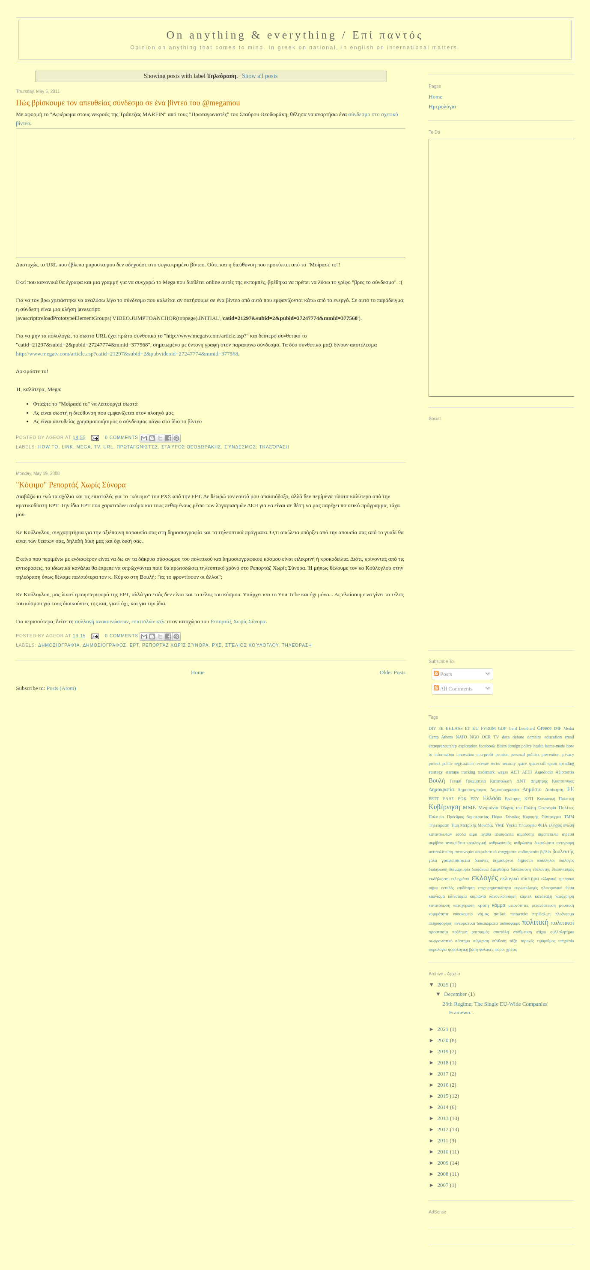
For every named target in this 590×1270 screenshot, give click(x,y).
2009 (443, 1162)
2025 (443, 984)
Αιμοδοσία (544, 772)
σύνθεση (499, 940)
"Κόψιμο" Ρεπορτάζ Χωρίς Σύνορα (71, 485)
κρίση (483, 905)
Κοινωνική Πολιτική (555, 798)
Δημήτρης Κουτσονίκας (552, 781)
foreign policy (520, 746)
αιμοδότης (525, 834)
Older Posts (392, 672)
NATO (461, 737)
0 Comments (121, 437)
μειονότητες (518, 905)
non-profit (485, 754)
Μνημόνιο (488, 807)
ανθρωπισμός (500, 842)
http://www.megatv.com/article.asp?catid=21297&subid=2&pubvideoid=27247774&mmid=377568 (127, 353)
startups (452, 772)
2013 (443, 1118)
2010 (443, 1151)
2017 (443, 1073)
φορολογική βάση (463, 949)
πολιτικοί (562, 922)
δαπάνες (482, 860)
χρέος (511, 949)
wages (503, 772)
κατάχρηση (564, 896)
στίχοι (541, 931)
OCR (486, 737)
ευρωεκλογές (526, 887)
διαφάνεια (480, 869)
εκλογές (484, 877)
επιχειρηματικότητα (494, 887)
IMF (557, 728)
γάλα (433, 860)
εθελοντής (541, 869)
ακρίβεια (436, 842)
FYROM (488, 728)
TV (97, 447)
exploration (467, 746)
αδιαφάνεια (504, 834)
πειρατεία (518, 913)
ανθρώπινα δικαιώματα (534, 842)
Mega (83, 447)
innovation (465, 754)
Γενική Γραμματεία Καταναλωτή (481, 781)
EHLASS (454, 728)
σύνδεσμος (240, 447)
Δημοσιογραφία (59, 645)
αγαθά (486, 834)
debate (518, 737)
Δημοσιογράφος (105, 645)
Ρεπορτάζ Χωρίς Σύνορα (238, 621)
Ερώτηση (513, 798)
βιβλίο (545, 851)
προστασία (438, 931)
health (538, 746)
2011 (443, 1140)
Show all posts (259, 75)
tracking (468, 772)
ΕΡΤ (134, 645)
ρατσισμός (480, 931)
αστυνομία (464, 851)
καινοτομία (457, 896)
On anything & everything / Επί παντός (294, 35)
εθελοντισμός (562, 869)
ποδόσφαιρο (510, 923)
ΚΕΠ (528, 798)
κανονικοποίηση (503, 896)
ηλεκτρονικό (551, 887)
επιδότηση (465, 887)
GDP (502, 728)
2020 (443, 1040)
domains (534, 737)
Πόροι (497, 816)
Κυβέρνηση (444, 806)
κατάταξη (543, 896)
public (447, 763)
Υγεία (511, 825)
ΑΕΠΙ (527, 772)
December (456, 994)
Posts (443, 674)
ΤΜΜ (569, 816)
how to (48, 447)
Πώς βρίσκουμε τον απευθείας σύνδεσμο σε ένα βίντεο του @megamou (128, 103)
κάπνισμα (436, 896)
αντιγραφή (565, 842)
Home (198, 672)
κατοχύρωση (464, 905)
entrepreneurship (443, 746)
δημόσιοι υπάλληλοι (536, 860)
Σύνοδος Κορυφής (522, 816)
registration (464, 763)
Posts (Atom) (61, 688)
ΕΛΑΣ (448, 798)
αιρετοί (568, 834)
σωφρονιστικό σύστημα (449, 940)
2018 (443, 1062)
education (553, 737)
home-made (555, 746)
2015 (443, 1096)
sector (496, 763)
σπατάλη (501, 931)
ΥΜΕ (499, 825)
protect (434, 763)
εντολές (447, 887)
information (444, 754)
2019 (443, 1051)
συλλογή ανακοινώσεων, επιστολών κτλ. (120, 621)
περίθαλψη (542, 913)
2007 (443, 1185)
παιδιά (500, 913)
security (509, 763)
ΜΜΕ (469, 807)
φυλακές (486, 949)
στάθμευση (522, 931)
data (506, 737)
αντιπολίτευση (441, 851)
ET (467, 728)
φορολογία (438, 949)
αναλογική (477, 842)
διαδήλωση (438, 869)
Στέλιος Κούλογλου (252, 645)
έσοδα (461, 834)
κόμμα (498, 905)
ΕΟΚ (462, 798)
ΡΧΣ (217, 645)
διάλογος (566, 860)
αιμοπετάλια (548, 834)
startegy (436, 772)
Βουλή (437, 780)
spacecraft (537, 763)
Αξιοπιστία (565, 772)
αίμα (473, 834)
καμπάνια (478, 896)
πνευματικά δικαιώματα (476, 923)
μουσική (566, 905)
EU (475, 728)
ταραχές (527, 940)
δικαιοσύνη (521, 869)
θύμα (570, 887)
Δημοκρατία (441, 789)
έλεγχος (555, 825)
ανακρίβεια (455, 842)
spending (566, 763)
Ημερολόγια (442, 106)
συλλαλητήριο (562, 931)
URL (108, 447)
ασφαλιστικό (486, 851)
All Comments (453, 688)
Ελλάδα (492, 798)
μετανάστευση (544, 905)
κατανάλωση (439, 905)
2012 (443, 1129)
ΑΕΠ (515, 772)
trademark (486, 772)
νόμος (483, 913)
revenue (482, 763)
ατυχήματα (507, 851)
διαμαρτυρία (459, 869)
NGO (474, 737)
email (569, 737)
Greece (544, 728)
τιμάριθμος (546, 940)
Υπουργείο (527, 825)
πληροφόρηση (440, 923)
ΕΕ (570, 789)
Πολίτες (566, 807)
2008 (443, 1174)
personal (518, 754)
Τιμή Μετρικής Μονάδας (472, 825)
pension (501, 754)
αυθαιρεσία (528, 851)
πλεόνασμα (564, 913)
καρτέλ (526, 896)
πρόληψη (460, 931)
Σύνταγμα (551, 816)
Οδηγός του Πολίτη (518, 807)
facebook (487, 746)
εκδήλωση (438, 878)
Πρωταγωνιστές (137, 447)
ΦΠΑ (542, 825)
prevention (551, 754)
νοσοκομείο (463, 913)
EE (441, 728)
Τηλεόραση (274, 447)
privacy (568, 754)
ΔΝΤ (521, 780)
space (522, 763)
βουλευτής (563, 852)
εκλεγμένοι (460, 878)
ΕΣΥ (475, 798)
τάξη (513, 940)
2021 (443, 1029)
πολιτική (535, 922)
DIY (432, 728)
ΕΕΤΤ (434, 798)
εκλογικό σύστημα (519, 879)
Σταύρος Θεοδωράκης (191, 447)
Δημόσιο (532, 789)
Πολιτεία (436, 816)
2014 (443, 1107)
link (67, 447)
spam (552, 763)
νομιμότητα (438, 913)
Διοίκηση (554, 789)
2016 (443, 1085)
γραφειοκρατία (455, 860)
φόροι (500, 949)
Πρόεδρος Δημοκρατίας (468, 816)
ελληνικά (549, 878)
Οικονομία (547, 807)
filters (502, 746)
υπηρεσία (566, 940)
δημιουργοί (503, 860)
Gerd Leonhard (522, 728)
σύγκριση (481, 940)
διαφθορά (499, 869)
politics (533, 754)
